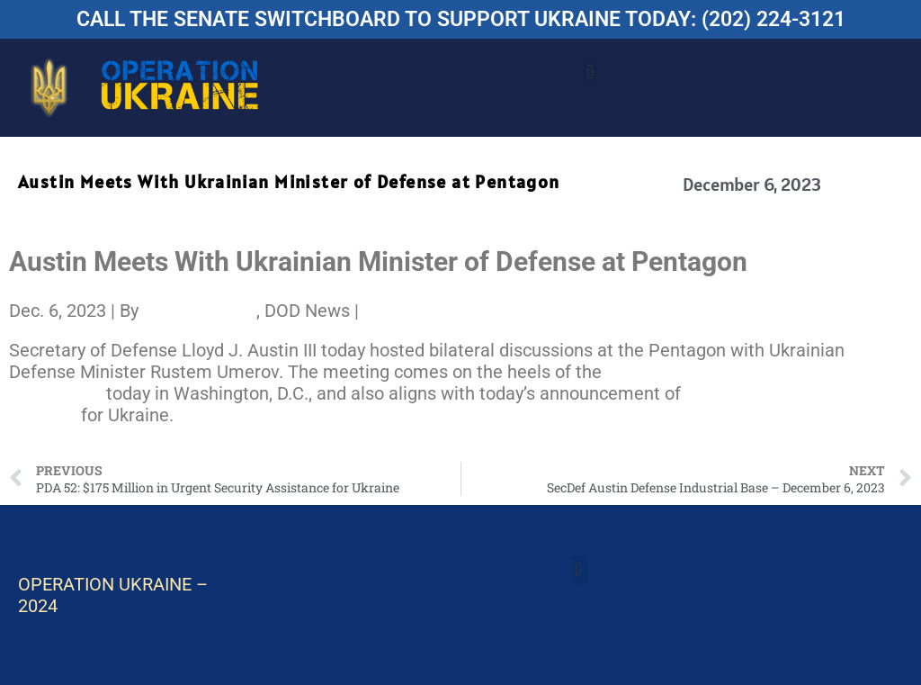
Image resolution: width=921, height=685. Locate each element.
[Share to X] (370, 310)
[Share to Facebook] (365, 310)
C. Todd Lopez (199, 310)
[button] (590, 71)
